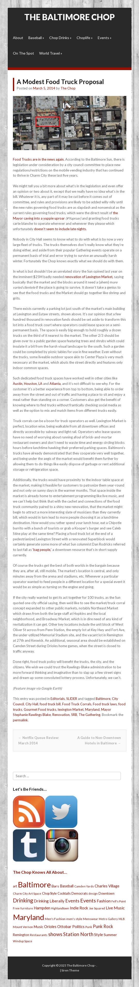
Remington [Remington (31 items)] (21, 935)
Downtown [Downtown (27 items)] (107, 893)
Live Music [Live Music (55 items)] (115, 907)
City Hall (32, 704)
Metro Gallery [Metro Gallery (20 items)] (108, 919)
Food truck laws (105, 704)
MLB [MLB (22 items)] (122, 919)
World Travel (50, 53)
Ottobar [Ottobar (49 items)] (64, 926)
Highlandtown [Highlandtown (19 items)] (60, 908)
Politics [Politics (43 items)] (78, 926)
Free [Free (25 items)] (16, 908)
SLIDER (71, 699)
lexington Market (71, 709)
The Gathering (89, 715)
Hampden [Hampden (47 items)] (42, 908)
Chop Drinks (60, 37)
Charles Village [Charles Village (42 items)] (107, 886)
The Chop (68, 88)
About (18, 37)
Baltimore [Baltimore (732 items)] (34, 884)
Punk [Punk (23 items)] (88, 927)
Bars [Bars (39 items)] (55, 886)
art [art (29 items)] (15, 886)
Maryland (92, 709)
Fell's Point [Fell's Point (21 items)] (118, 901)
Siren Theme (70, 970)
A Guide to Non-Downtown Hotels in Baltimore (99, 740)
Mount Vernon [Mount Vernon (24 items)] (23, 927)
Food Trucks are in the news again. (38, 159)
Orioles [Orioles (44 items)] (50, 926)
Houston (30, 384)
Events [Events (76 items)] (72, 900)
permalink (20, 720)
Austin (17, 384)
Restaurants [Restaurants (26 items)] (38, 935)
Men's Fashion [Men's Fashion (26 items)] (55, 919)
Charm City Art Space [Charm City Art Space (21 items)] (27, 893)
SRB (74, 715)
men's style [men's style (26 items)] (74, 919)
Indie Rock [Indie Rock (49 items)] (79, 908)
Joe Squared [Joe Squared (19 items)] (97, 908)
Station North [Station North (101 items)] (78, 934)
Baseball (36, 37)
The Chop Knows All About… (40, 872)
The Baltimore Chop (69, 17)
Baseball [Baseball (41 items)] (66, 886)
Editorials (58, 699)
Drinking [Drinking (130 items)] (23, 900)
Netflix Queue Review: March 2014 (38, 740)
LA (40, 384)
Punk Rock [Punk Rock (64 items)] (103, 926)
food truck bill (50, 704)
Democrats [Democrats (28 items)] (79, 893)
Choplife (85, 37)
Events (104, 37)
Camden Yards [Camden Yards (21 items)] (84, 886)
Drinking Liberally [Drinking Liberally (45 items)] (49, 901)
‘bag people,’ (42, 550)
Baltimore (103, 699)
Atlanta (55, 384)
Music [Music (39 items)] (38, 926)
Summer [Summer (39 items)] (110, 934)
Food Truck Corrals (76, 704)
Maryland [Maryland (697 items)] (28, 917)
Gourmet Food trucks (40, 709)
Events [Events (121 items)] (88, 900)
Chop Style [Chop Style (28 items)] (49, 893)
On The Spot (23, 53)
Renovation (61, 715)
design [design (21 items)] (93, 893)
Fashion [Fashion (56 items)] (104, 900)
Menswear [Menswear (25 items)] (90, 919)
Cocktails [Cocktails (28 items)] (64, 893)
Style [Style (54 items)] (98, 934)
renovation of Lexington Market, (89, 277)
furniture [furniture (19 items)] (26, 908)
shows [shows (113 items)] (55, 934)
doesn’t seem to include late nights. (60, 229)
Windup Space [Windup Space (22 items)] (22, 941)
